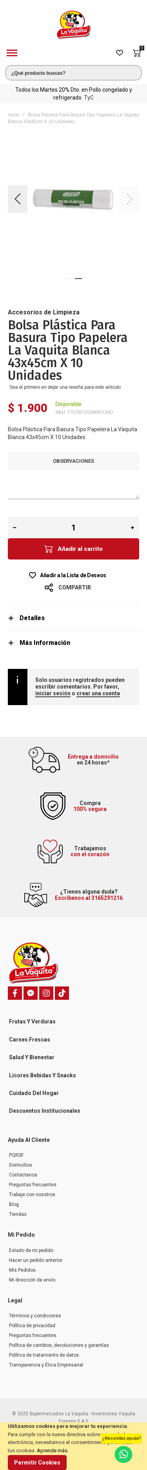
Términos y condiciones (35, 1316)
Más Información (45, 642)
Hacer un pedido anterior (35, 1260)
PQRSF (16, 1155)
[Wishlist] (119, 53)
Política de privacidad (32, 1325)
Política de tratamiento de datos (44, 1355)
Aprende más (52, 1450)
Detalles (32, 618)
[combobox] (73, 72)
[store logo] (73, 25)
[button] (17, 199)
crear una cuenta (98, 693)
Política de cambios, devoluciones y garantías (59, 1345)
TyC (89, 97)
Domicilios (20, 1165)
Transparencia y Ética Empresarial (46, 1365)
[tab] (73, 618)
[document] (73, 1446)
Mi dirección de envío (32, 1280)
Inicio (13, 115)
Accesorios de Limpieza (44, 312)
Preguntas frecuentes (32, 1184)
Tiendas (18, 1214)
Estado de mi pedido (31, 1250)
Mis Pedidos (22, 1270)
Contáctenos (23, 1175)
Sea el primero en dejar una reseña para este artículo (65, 387)
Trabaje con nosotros (32, 1194)
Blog (14, 1204)
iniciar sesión (53, 693)
